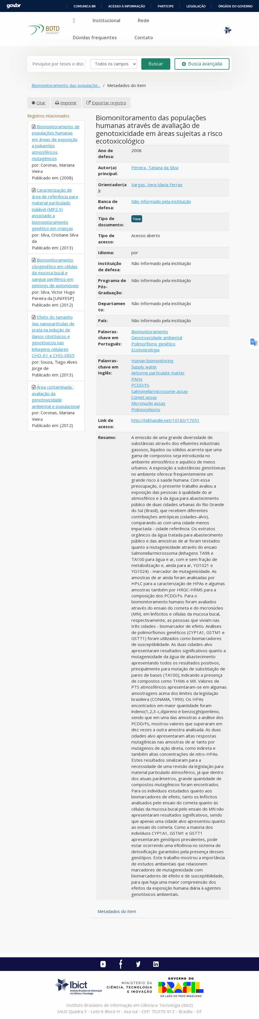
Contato (143, 37)
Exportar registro (109, 102)
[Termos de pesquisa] (58, 64)
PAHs (136, 379)
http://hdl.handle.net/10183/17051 (165, 420)
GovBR (14, 6)
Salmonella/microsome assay (159, 391)
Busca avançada (202, 64)
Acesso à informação (126, 6)
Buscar (155, 64)
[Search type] (113, 64)
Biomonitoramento (149, 331)
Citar (40, 102)
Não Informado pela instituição (161, 201)
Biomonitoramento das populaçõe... (66, 85)
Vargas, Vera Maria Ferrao (157, 184)
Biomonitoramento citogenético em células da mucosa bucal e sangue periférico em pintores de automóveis (55, 272)
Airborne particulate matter (158, 373)
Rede (143, 20)
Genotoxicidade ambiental (156, 337)
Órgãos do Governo (235, 6)
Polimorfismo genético (153, 344)
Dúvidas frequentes (95, 37)
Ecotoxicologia (145, 350)
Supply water (144, 367)
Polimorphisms (145, 409)
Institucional (106, 20)
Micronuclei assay (148, 403)
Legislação (196, 6)
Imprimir (68, 102)
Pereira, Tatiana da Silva (154, 167)
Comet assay (144, 397)
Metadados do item (117, 911)
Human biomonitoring (152, 360)
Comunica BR (85, 6)
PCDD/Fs (140, 385)
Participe (166, 6)
